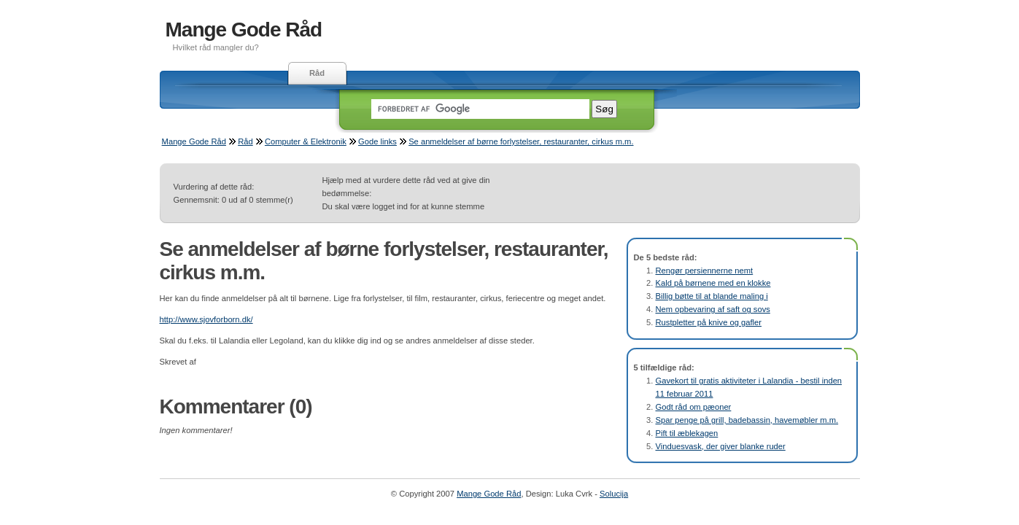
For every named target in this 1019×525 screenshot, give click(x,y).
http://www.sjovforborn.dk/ (206, 319)
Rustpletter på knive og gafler (709, 322)
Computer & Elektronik (305, 141)
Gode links (377, 141)
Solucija (614, 493)
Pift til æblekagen (687, 433)
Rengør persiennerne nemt (704, 270)
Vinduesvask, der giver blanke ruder (721, 446)
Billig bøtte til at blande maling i (712, 296)
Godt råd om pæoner (694, 406)
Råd (317, 73)
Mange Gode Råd (244, 29)
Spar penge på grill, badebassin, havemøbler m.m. (747, 420)
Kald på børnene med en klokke (713, 283)
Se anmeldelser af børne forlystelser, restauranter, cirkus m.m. (520, 141)
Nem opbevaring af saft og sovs (713, 309)
